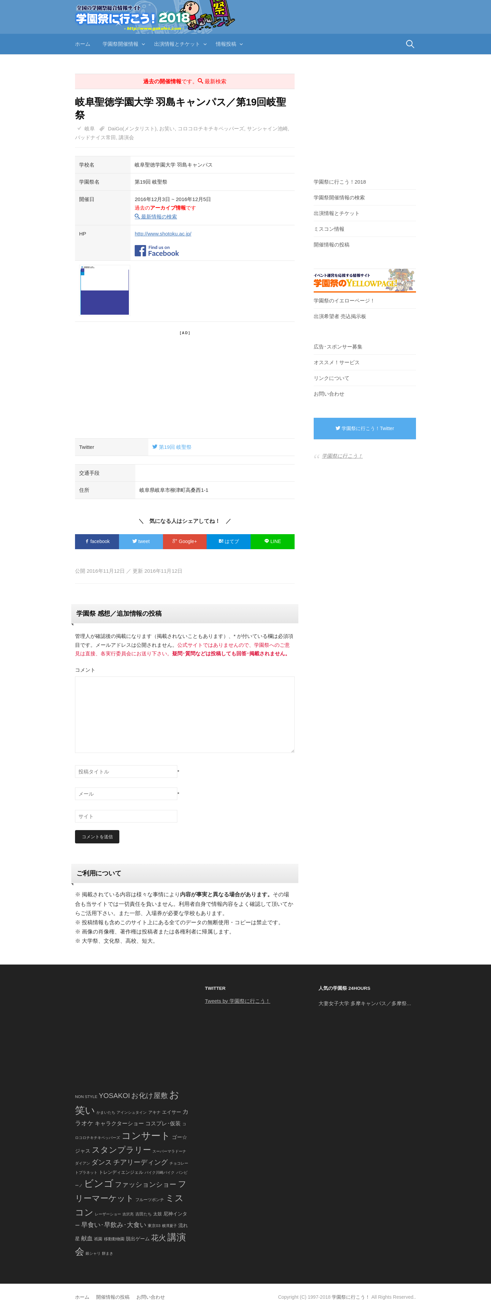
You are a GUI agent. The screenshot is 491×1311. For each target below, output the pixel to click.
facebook (97, 541)
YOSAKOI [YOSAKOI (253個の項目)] (114, 1095)
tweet (141, 541)
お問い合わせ (329, 394)
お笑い (167, 128)
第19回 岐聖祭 (172, 447)
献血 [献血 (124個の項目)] (87, 1238)
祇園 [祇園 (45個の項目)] (98, 1239)
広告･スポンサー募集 (338, 347)
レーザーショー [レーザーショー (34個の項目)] (108, 1214)
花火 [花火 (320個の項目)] (158, 1238)
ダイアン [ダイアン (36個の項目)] (82, 1163)
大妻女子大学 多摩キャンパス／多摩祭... (364, 1003)
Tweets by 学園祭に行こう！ (237, 1001)
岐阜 (90, 128)
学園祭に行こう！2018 (340, 182)
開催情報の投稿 (331, 244)
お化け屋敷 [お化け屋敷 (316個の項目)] (149, 1096)
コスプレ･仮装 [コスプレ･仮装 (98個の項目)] (163, 1124)
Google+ (185, 541)
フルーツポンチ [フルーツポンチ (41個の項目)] (149, 1200)
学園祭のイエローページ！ (344, 300)
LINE (272, 541)
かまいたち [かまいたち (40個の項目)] (105, 1113)
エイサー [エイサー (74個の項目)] (171, 1112)
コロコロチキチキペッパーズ (211, 128)
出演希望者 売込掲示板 (340, 316)
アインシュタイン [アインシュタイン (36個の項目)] (132, 1113)
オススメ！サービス (337, 362)
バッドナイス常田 (95, 137)
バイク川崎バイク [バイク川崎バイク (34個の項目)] (160, 1172)
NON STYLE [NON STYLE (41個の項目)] (86, 1097)
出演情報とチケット (177, 44)
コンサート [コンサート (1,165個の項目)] (145, 1135)
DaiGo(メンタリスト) (132, 128)
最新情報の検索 (156, 216)
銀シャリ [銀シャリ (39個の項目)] (93, 1254)
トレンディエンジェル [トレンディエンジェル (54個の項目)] (121, 1172)
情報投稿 (226, 44)
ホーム (82, 44)
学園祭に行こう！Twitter (365, 428)
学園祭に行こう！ (342, 456)
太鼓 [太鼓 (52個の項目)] (157, 1214)
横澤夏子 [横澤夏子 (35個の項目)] (169, 1226)
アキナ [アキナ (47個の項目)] (154, 1112)
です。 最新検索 (184, 81)
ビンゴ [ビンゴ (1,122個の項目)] (99, 1183)
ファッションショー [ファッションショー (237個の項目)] (145, 1184)
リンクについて (331, 378)
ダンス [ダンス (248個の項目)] (101, 1162)
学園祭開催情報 (120, 44)
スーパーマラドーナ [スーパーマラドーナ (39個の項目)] (169, 1152)
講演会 (126, 137)
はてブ (229, 541)
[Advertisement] (185, 383)
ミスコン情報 (329, 229)
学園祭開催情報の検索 (339, 197)
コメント (85, 670)
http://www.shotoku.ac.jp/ (163, 234)
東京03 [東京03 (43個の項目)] (154, 1225)
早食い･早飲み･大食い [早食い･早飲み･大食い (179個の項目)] (113, 1224)
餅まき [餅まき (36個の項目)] (107, 1254)
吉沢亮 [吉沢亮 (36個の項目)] (128, 1214)
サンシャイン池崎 (267, 128)
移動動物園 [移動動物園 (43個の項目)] (114, 1239)
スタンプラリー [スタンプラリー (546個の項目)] (121, 1150)
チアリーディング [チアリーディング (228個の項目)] (140, 1162)
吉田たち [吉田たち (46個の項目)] (143, 1214)
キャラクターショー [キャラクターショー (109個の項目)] (119, 1124)
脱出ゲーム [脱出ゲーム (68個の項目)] (138, 1238)
